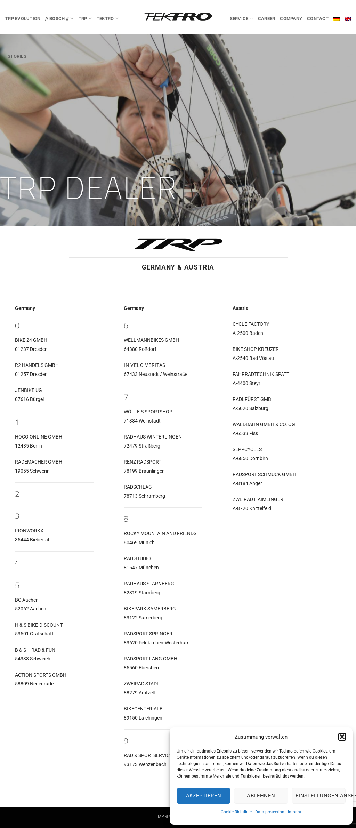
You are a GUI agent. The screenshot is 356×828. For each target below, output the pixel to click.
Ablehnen (261, 796)
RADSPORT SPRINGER (148, 634)
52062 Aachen (30, 609)
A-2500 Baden (248, 333)
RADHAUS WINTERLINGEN (153, 437)
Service (241, 18)
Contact (318, 18)
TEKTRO (108, 18)
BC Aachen (27, 600)
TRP (85, 18)
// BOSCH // (59, 18)
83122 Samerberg (143, 618)
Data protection (269, 812)
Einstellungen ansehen (321, 796)
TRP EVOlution (22, 18)
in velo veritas (144, 365)
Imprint (294, 812)
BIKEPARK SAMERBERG (150, 609)
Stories (17, 56)
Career (266, 18)
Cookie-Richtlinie (236, 812)
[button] (342, 736)
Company (291, 18)
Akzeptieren (203, 796)
